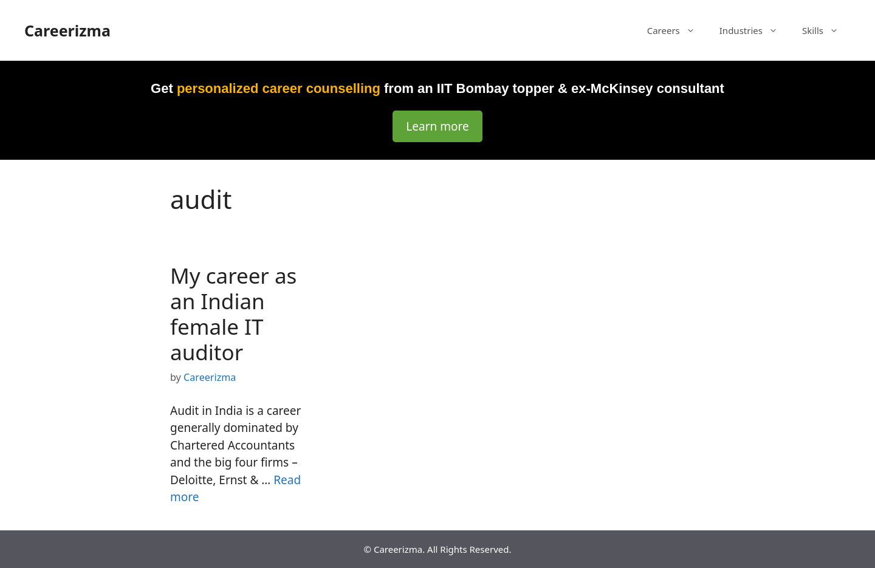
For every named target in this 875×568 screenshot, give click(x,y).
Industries (754, 30)
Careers (677, 30)
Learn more (437, 126)
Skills (826, 30)
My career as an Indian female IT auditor (233, 313)
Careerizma (67, 30)
